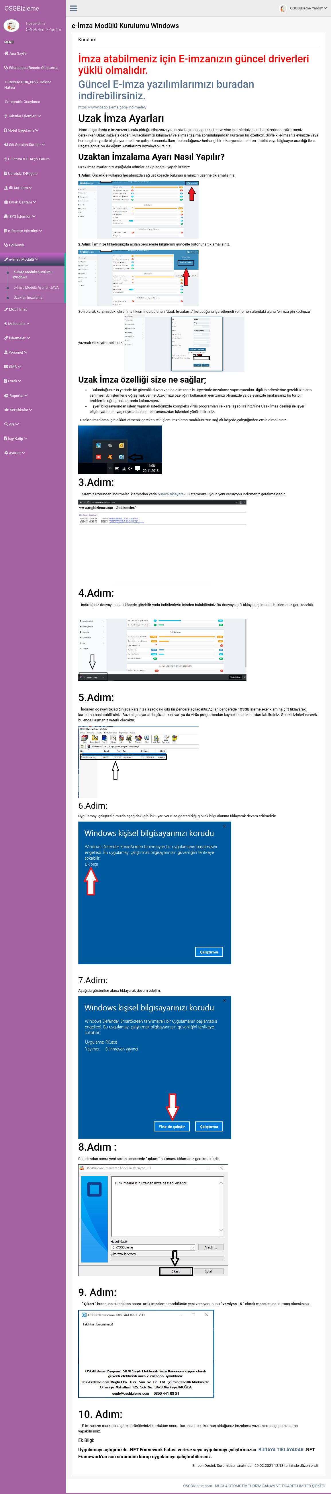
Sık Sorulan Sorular (24, 145)
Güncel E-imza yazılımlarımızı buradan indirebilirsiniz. (166, 90)
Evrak (12, 381)
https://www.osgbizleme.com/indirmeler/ (112, 107)
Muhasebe (17, 324)
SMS (12, 367)
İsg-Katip (15, 438)
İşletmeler (17, 338)
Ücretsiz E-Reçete (21, 173)
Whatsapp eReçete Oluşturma (31, 68)
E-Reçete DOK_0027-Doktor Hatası (27, 85)
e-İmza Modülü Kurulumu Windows (32, 274)
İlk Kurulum (18, 188)
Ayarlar (14, 453)
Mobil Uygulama (21, 130)
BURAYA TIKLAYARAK (281, 1450)
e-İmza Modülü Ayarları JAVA (36, 288)
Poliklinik (14, 245)
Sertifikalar (18, 410)
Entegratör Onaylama (22, 102)
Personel (15, 352)
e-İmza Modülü (21, 259)
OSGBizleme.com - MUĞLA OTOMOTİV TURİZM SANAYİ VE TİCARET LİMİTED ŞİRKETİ (254, 1486)
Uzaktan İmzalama (27, 298)
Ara (11, 424)
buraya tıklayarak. (172, 494)
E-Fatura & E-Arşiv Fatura (27, 159)
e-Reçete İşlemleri (23, 231)
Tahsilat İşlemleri (22, 116)
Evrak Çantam (20, 202)
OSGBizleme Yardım (303, 8)
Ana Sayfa (15, 53)
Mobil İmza (16, 309)
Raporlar (16, 395)
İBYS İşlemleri (20, 216)
